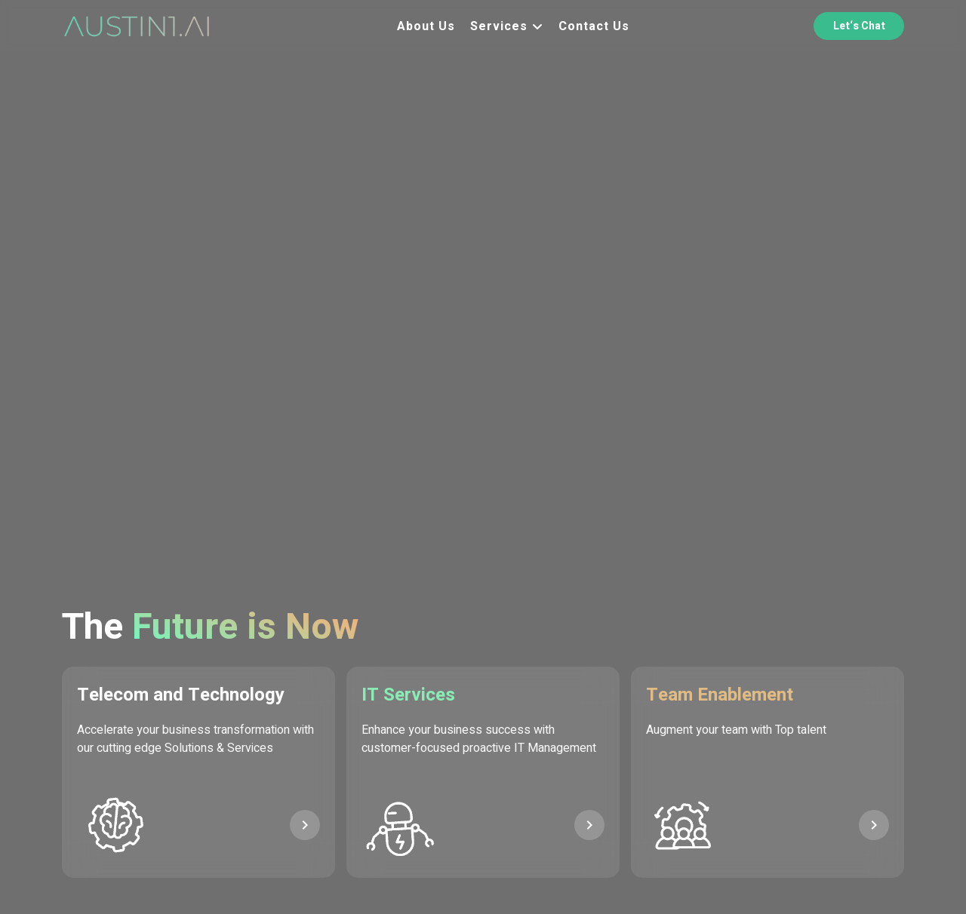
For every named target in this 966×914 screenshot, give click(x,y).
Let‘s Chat (859, 26)
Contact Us (593, 26)
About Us (426, 26)
